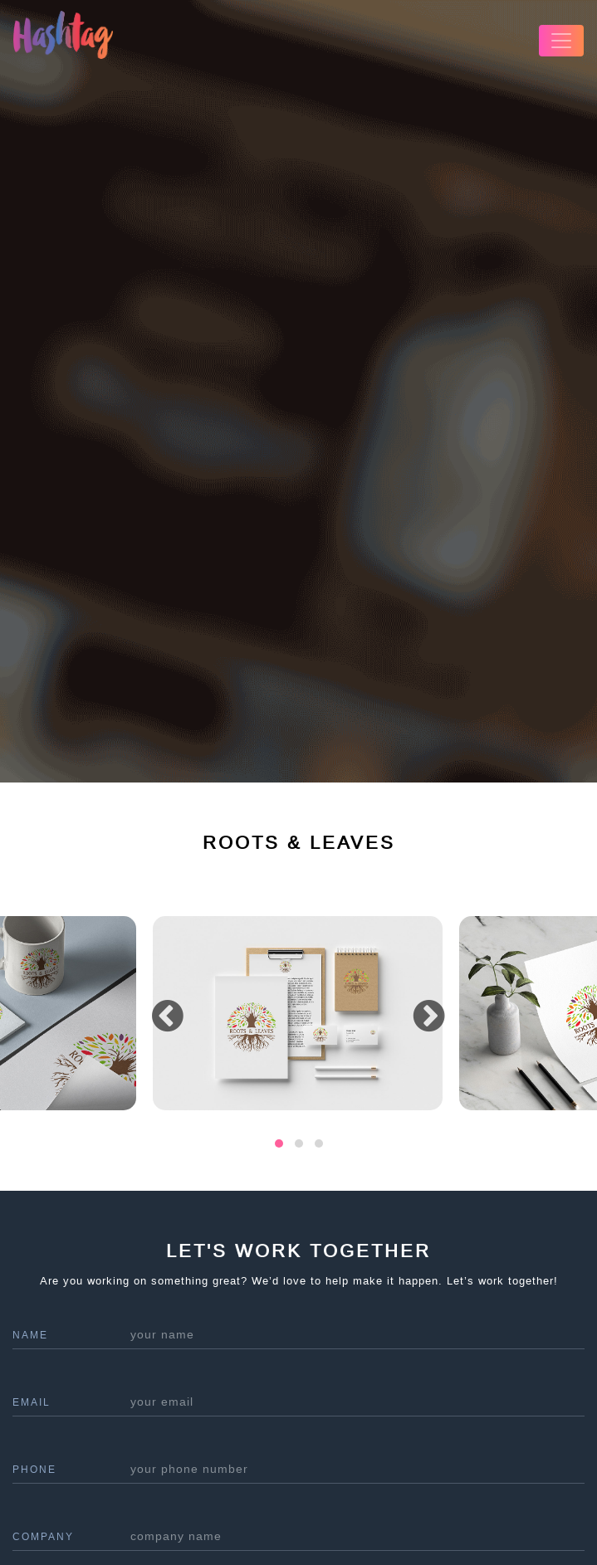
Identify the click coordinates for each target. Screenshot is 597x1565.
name (30, 1335)
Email (31, 1402)
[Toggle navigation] (561, 40)
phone (34, 1469)
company (43, 1537)
